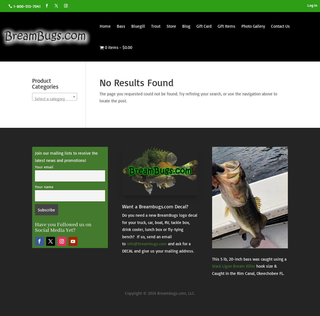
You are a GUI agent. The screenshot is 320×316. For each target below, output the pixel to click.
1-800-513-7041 (27, 6)
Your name (44, 186)
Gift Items (226, 26)
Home (105, 26)
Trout (155, 26)
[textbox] (54, 99)
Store (171, 26)
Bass (121, 26)
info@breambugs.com (147, 243)
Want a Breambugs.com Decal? (155, 206)
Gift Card (204, 26)
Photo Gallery (253, 26)
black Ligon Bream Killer (233, 266)
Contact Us (280, 26)
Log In (312, 5)
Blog (186, 26)
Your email (44, 166)
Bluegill (138, 26)
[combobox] (54, 97)
